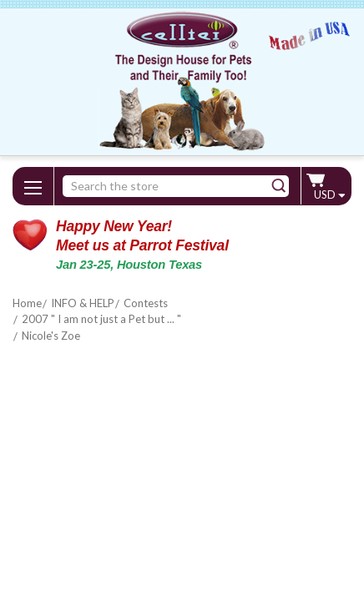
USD (329, 194)
